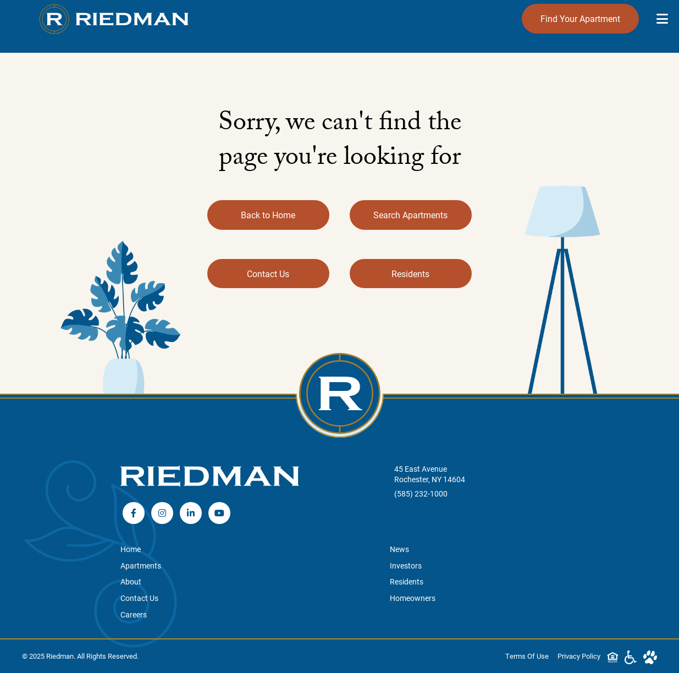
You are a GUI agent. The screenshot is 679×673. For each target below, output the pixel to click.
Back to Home (268, 214)
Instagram (162, 513)
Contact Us (268, 273)
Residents (410, 273)
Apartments (140, 565)
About (130, 581)
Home (130, 549)
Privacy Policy (578, 655)
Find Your (580, 19)
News (399, 549)
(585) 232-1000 (421, 493)
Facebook (134, 513)
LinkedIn (191, 513)
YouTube (219, 513)
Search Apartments (410, 214)
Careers (133, 614)
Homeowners (412, 598)
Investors (406, 565)
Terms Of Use (527, 655)
